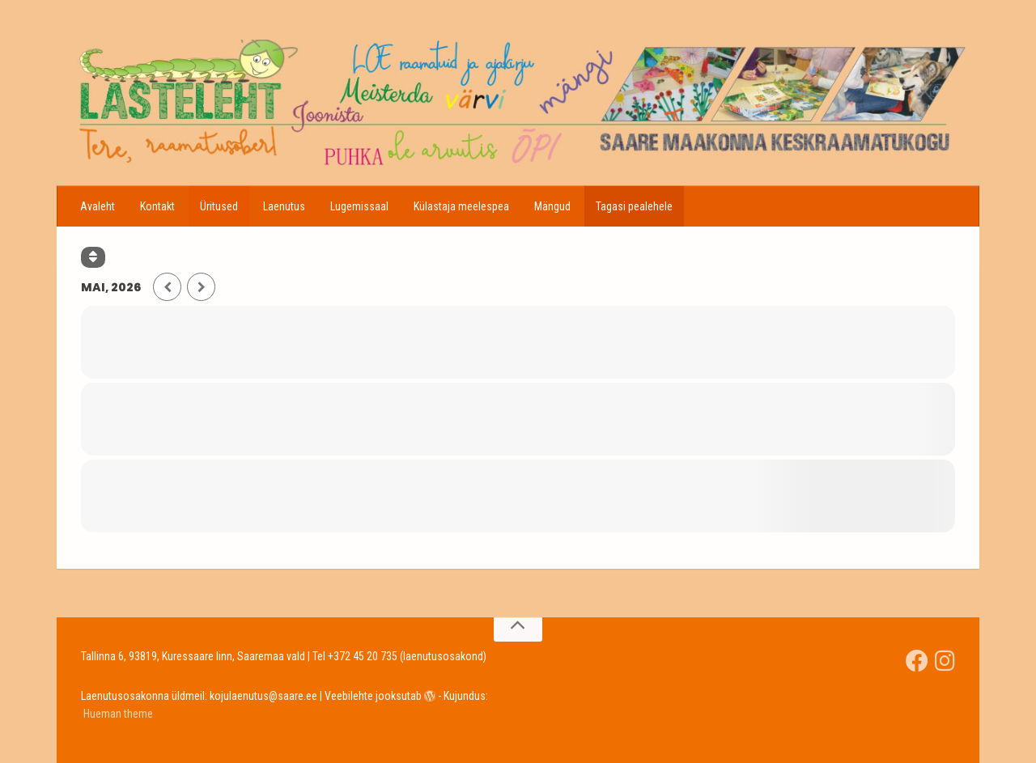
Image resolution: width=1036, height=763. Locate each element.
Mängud (552, 206)
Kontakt (157, 206)
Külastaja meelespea (461, 206)
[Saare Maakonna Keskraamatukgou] (917, 661)
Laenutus (284, 206)
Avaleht (97, 206)
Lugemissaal (359, 206)
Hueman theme (118, 713)
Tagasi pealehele (634, 206)
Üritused (219, 206)
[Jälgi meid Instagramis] (945, 661)
